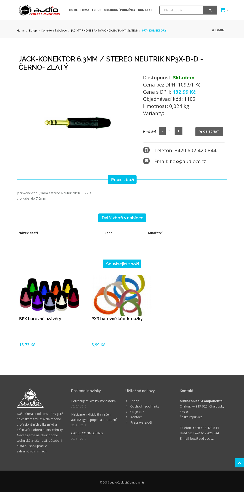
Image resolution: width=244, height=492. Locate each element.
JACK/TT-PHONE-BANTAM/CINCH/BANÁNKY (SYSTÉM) (104, 30)
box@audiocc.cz (188, 161)
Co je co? (137, 412)
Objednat (209, 131)
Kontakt (145, 10)
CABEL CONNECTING (87, 433)
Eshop (96, 10)
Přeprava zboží (141, 422)
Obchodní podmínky (119, 10)
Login (218, 30)
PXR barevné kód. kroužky (117, 318)
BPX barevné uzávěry (40, 318)
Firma (84, 10)
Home (73, 10)
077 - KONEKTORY (154, 30)
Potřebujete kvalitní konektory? (93, 401)
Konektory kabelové (54, 30)
